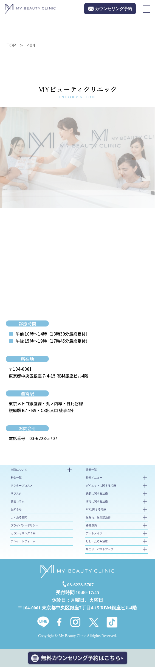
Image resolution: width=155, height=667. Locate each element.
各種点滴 (91, 525)
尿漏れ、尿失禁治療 (98, 517)
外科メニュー (94, 477)
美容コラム (17, 501)
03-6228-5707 (43, 438)
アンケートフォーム (23, 541)
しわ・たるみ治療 (97, 541)
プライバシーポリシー (24, 525)
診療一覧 (91, 469)
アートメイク (94, 533)
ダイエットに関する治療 (101, 485)
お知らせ (16, 509)
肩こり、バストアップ (99, 549)
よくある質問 (19, 517)
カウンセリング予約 (23, 533)
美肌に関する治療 (97, 493)
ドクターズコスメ (22, 485)
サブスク (16, 493)
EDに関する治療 (96, 509)
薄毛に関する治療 (97, 501)
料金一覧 (16, 477)
